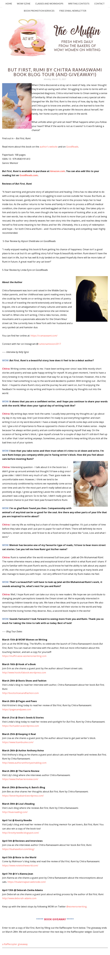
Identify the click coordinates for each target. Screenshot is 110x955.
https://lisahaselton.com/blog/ (18, 849)
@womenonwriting (76, 906)
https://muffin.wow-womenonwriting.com (24, 656)
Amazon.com (57, 171)
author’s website (49, 146)
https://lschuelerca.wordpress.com (20, 725)
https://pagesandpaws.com (16, 709)
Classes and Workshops (49, 3)
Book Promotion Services (39, 10)
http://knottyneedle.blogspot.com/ (21, 832)
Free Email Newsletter (72, 10)
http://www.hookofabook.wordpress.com (24, 672)
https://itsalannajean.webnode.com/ (26, 881)
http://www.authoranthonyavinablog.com (24, 762)
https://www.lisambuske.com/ (18, 742)
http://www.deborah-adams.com (19, 898)
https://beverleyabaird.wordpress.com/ (23, 795)
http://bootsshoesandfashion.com (20, 693)
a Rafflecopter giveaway (15, 944)
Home (8, 3)
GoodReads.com (28, 175)
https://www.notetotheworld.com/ (20, 865)
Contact (99, 3)
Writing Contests (78, 3)
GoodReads (72, 146)
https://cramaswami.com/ (44, 335)
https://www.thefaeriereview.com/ (20, 779)
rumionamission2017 (49, 343)
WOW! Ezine (23, 3)
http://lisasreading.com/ (15, 812)
